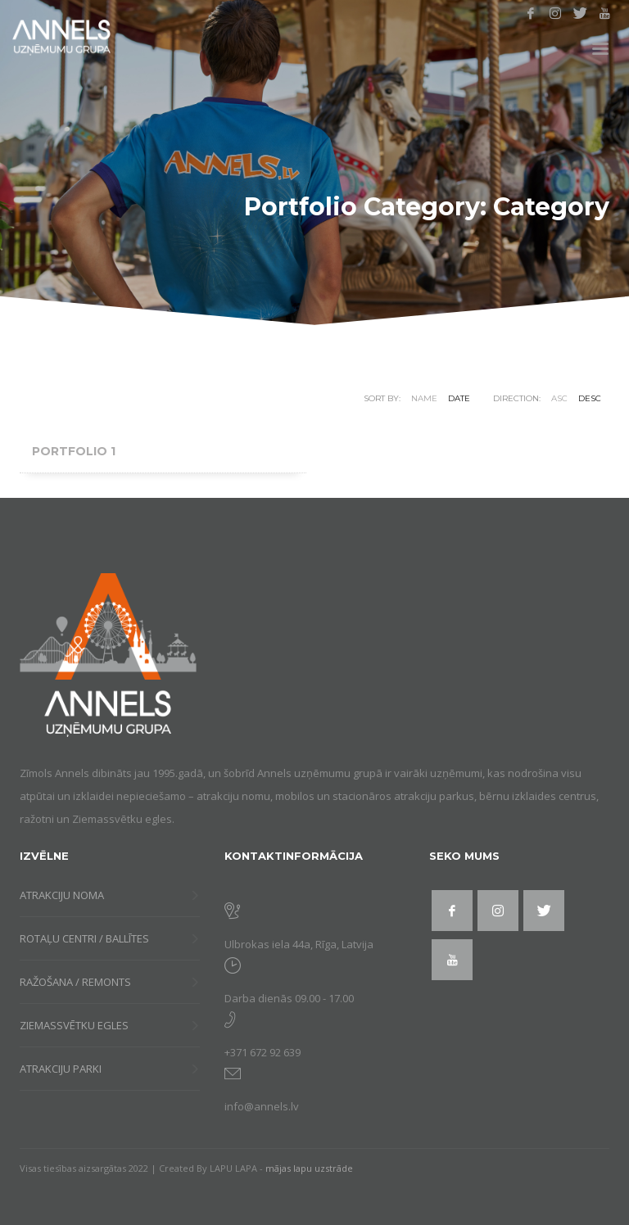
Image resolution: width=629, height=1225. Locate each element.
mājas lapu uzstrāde (309, 1168)
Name (424, 398)
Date (459, 398)
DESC (589, 398)
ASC (559, 398)
